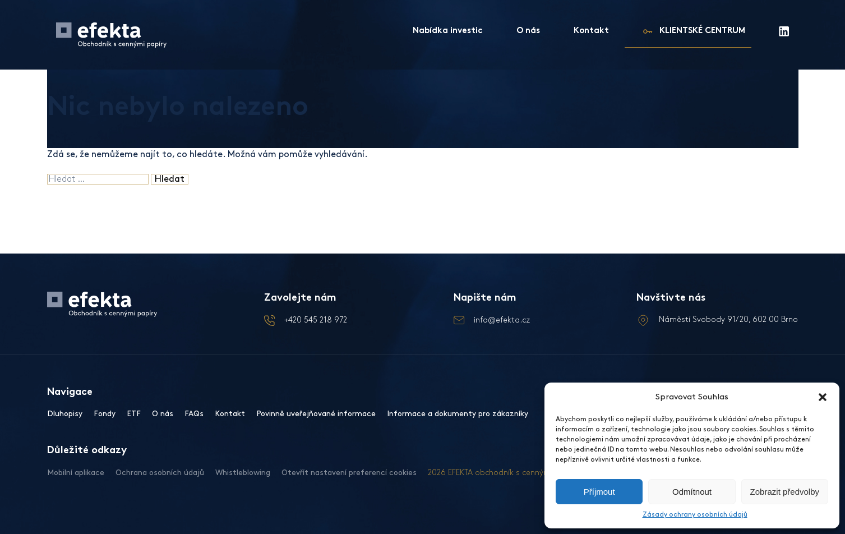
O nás (528, 31)
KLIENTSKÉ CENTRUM (702, 31)
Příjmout (599, 491)
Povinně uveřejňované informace (316, 413)
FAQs (194, 413)
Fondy (105, 413)
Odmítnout (692, 491)
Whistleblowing (242, 472)
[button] (822, 397)
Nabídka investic (448, 31)
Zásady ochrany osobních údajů (695, 515)
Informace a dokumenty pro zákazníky (457, 413)
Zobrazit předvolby (784, 491)
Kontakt (591, 31)
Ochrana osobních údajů (160, 472)
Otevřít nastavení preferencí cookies (349, 472)
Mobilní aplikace (75, 472)
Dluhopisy (64, 413)
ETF (134, 413)
